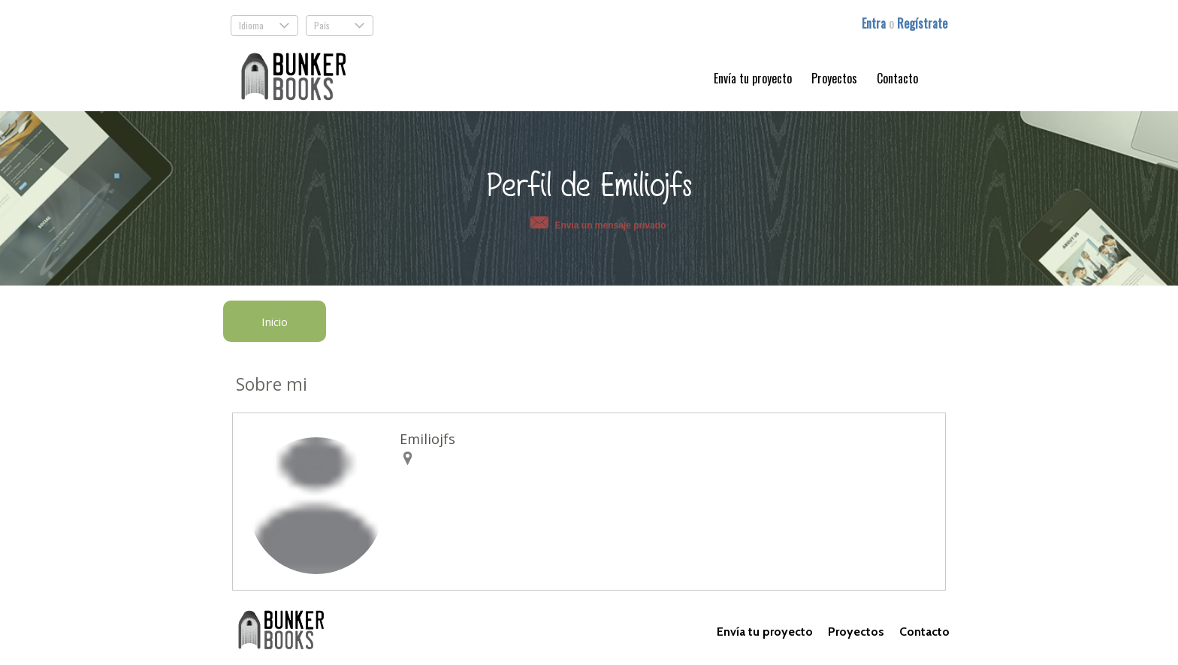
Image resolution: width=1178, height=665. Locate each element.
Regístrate (922, 23)
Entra (875, 23)
